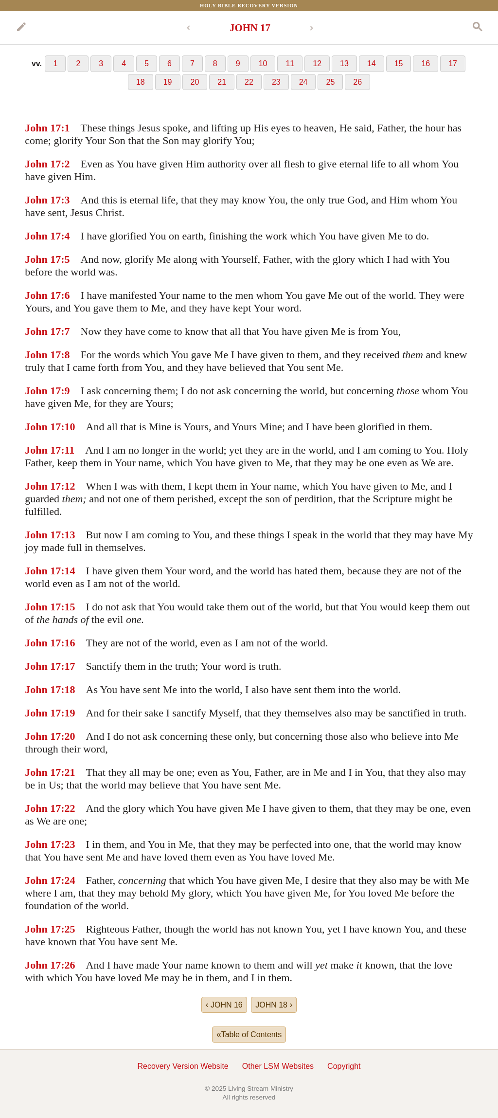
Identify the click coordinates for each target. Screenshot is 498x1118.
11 (289, 63)
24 (303, 82)
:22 (68, 808)
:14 (68, 571)
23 (276, 82)
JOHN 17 (250, 27)
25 (330, 82)
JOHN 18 (273, 1004)
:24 (68, 880)
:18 (68, 689)
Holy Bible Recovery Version (249, 5)
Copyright (343, 1066)
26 (357, 82)
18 (140, 82)
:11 (67, 450)
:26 (68, 965)
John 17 (43, 128)
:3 (65, 200)
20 (195, 82)
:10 (68, 427)
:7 (65, 331)
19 (167, 82)
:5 (65, 259)
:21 (68, 772)
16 (425, 63)
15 (398, 63)
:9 (65, 391)
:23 (68, 844)
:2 (65, 164)
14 (371, 63)
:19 (68, 713)
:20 (68, 736)
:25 (68, 929)
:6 (65, 295)
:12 (68, 486)
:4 (65, 236)
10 (263, 63)
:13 (68, 535)
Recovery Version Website (182, 1066)
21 (221, 82)
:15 (68, 607)
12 (317, 63)
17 (452, 63)
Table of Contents (249, 1034)
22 (249, 82)
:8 (65, 354)
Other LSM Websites (278, 1066)
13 (344, 63)
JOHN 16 (224, 1004)
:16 (68, 643)
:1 (65, 128)
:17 (68, 666)
